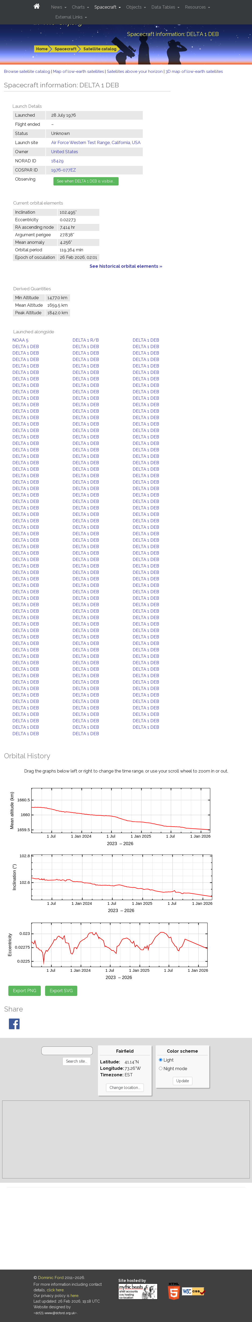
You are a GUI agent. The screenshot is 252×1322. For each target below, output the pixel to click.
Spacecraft (65, 49)
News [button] (57, 7)
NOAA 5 (20, 340)
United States (64, 151)
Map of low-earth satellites (79, 71)
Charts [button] (79, 7)
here (74, 1296)
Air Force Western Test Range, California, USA (96, 142)
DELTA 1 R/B (85, 340)
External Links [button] (69, 17)
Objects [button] (134, 7)
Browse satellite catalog (27, 71)
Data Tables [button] (163, 7)
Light (166, 1060)
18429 (57, 160)
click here (55, 1290)
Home (42, 49)
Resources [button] (196, 7)
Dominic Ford (51, 1277)
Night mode (173, 1068)
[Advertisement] (126, 1139)
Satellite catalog (99, 49)
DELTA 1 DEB (146, 340)
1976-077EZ (63, 170)
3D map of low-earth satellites (194, 71)
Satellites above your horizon (135, 71)
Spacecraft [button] (106, 7)
